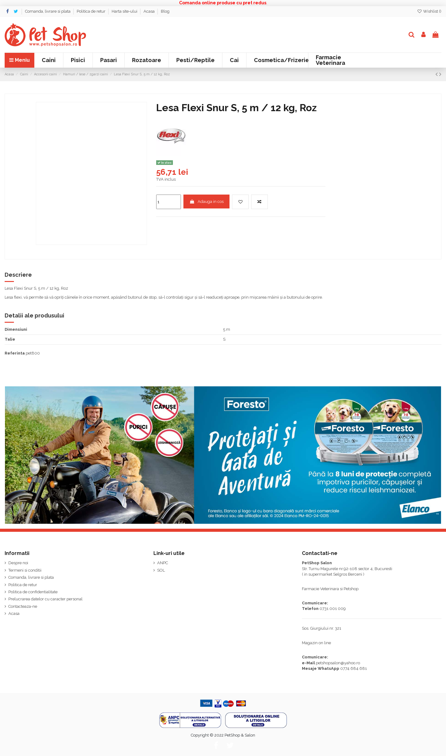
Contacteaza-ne (22, 606)
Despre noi (18, 563)
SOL (161, 570)
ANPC (162, 563)
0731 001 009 (332, 608)
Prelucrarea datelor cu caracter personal (45, 599)
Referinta (15, 353)
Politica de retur (91, 11)
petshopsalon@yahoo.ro (338, 663)
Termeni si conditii (24, 570)
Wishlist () (429, 11)
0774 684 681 (353, 668)
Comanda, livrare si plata (48, 11)
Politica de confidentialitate (33, 592)
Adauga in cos (207, 201)
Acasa (150, 11)
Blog (165, 11)
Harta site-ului (125, 11)
